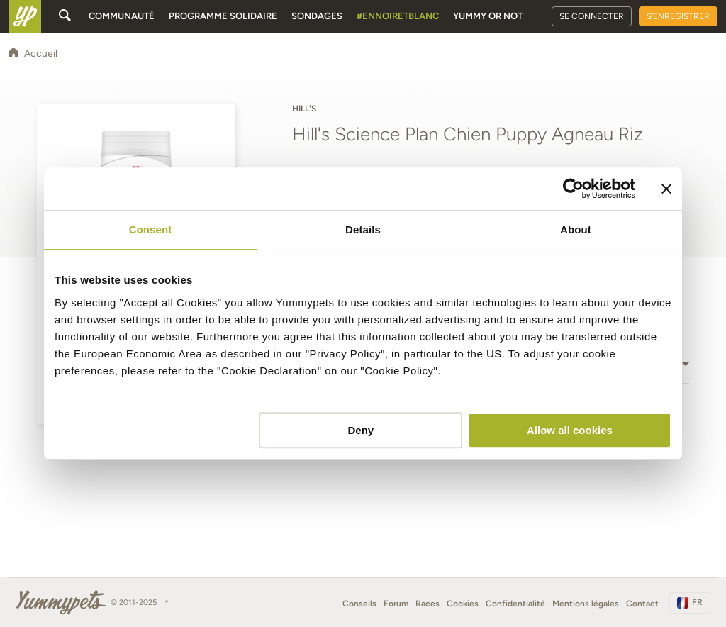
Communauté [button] (122, 16)
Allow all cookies (570, 430)
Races (427, 604)
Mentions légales (585, 604)
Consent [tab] (150, 229)
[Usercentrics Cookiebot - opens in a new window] (573, 188)
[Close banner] (666, 189)
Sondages (316, 16)
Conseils (359, 604)
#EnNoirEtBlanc (398, 16)
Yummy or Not (488, 16)
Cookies (463, 604)
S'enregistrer (678, 16)
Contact (642, 604)
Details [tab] (363, 229)
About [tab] (575, 229)
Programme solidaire (223, 16)
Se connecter (591, 16)
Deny (361, 430)
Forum (396, 604)
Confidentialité (515, 604)
